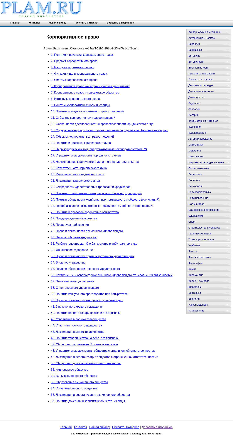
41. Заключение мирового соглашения (77, 306)
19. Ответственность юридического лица (79, 168)
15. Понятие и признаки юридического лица (81, 142)
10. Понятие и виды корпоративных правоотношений (87, 111)
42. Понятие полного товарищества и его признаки (85, 312)
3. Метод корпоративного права (72, 67)
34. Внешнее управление (68, 262)
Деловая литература (200, 85)
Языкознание (196, 310)
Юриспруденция (198, 304)
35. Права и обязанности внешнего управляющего (85, 268)
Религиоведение (198, 197)
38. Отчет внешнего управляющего (75, 287)
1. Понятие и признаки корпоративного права (82, 54)
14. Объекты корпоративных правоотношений (82, 136)
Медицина (194, 150)
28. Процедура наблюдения (70, 224)
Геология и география (201, 73)
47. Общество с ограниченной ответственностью (84, 344)
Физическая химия (199, 257)
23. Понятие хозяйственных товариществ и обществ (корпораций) (96, 193)
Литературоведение (200, 138)
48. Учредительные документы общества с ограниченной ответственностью (103, 350)
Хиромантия (195, 275)
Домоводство (196, 97)
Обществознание (198, 168)
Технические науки (199, 233)
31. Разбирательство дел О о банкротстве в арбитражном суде (94, 243)
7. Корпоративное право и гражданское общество (85, 92)
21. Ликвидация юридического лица (75, 180)
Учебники (194, 245)
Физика (192, 251)
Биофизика (195, 49)
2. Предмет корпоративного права (74, 61)
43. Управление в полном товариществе (78, 319)
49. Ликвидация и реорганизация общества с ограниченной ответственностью (104, 357)
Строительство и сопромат (204, 227)
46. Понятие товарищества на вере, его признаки (85, 338)
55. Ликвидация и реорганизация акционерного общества (90, 394)
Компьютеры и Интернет (203, 120)
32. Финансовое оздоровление (72, 249)
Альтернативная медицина (204, 32)
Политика (194, 180)
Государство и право (200, 79)
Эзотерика (194, 292)
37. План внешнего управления (72, 281)
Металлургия (196, 156)
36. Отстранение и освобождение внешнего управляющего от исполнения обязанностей (111, 275)
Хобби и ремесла (198, 280)
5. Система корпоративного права (74, 79)
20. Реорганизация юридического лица (77, 174)
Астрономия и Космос (201, 37)
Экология (194, 298)
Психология (195, 186)
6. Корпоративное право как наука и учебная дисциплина (90, 86)
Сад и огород (196, 203)
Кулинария (194, 126)
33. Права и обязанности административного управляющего (92, 256)
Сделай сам (195, 215)
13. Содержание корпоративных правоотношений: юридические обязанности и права (109, 130)
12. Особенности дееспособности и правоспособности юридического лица (102, 124)
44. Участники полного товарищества (76, 325)
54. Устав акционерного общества (74, 388)
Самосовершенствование (203, 209)
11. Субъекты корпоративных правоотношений (83, 117)
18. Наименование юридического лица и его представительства (95, 161)
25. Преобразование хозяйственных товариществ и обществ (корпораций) (102, 205)
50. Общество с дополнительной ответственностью (86, 363)
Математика (195, 144)
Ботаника (194, 55)
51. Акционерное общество (69, 369)
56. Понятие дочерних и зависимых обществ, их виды (88, 401)
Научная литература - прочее (206, 162)
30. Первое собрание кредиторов (74, 237)
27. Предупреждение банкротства (74, 218)
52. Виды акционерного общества (74, 375)
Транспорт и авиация (201, 239)
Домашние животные (201, 91)
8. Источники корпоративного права (75, 98)
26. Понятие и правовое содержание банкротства (85, 212)
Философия (195, 263)
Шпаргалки (195, 286)
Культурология (197, 132)
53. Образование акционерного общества (79, 382)
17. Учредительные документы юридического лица (86, 155)
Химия (192, 269)
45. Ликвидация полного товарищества (77, 331)
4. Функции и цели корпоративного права (79, 73)
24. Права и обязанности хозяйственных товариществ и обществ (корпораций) (105, 199)
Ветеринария (196, 61)
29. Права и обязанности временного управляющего (87, 231)
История (193, 115)
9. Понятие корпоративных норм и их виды (80, 105)
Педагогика (195, 174)
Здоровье (194, 103)
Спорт (192, 221)
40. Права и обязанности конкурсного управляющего (87, 300)
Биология (194, 43)
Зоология (194, 109)
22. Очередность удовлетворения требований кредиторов (90, 187)
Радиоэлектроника (199, 192)
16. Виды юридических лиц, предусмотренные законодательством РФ (99, 149)
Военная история (198, 67)
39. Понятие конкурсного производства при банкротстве (89, 294)
